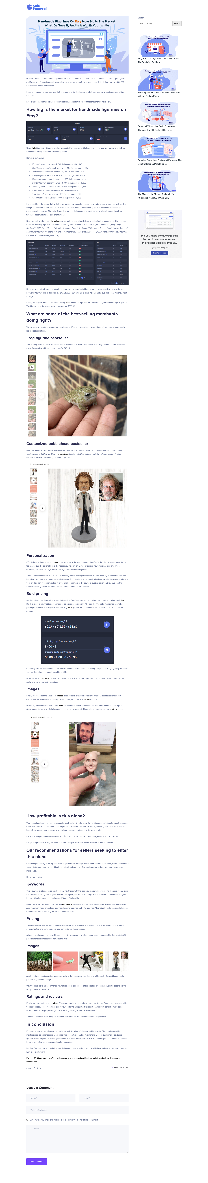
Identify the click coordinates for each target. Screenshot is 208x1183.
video (61, 705)
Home (72, 7)
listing (55, 562)
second (86, 699)
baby (70, 607)
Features (108, 7)
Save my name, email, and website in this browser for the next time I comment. (64, 1120)
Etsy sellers (55, 221)
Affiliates (84, 7)
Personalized (62, 454)
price (68, 302)
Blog (96, 7)
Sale (34, 148)
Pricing (121, 7)
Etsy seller (44, 678)
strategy (113, 709)
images (60, 695)
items (123, 600)
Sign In (145, 7)
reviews (54, 1003)
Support (133, 7)
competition (67, 904)
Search (141, 17)
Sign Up (157, 7)
